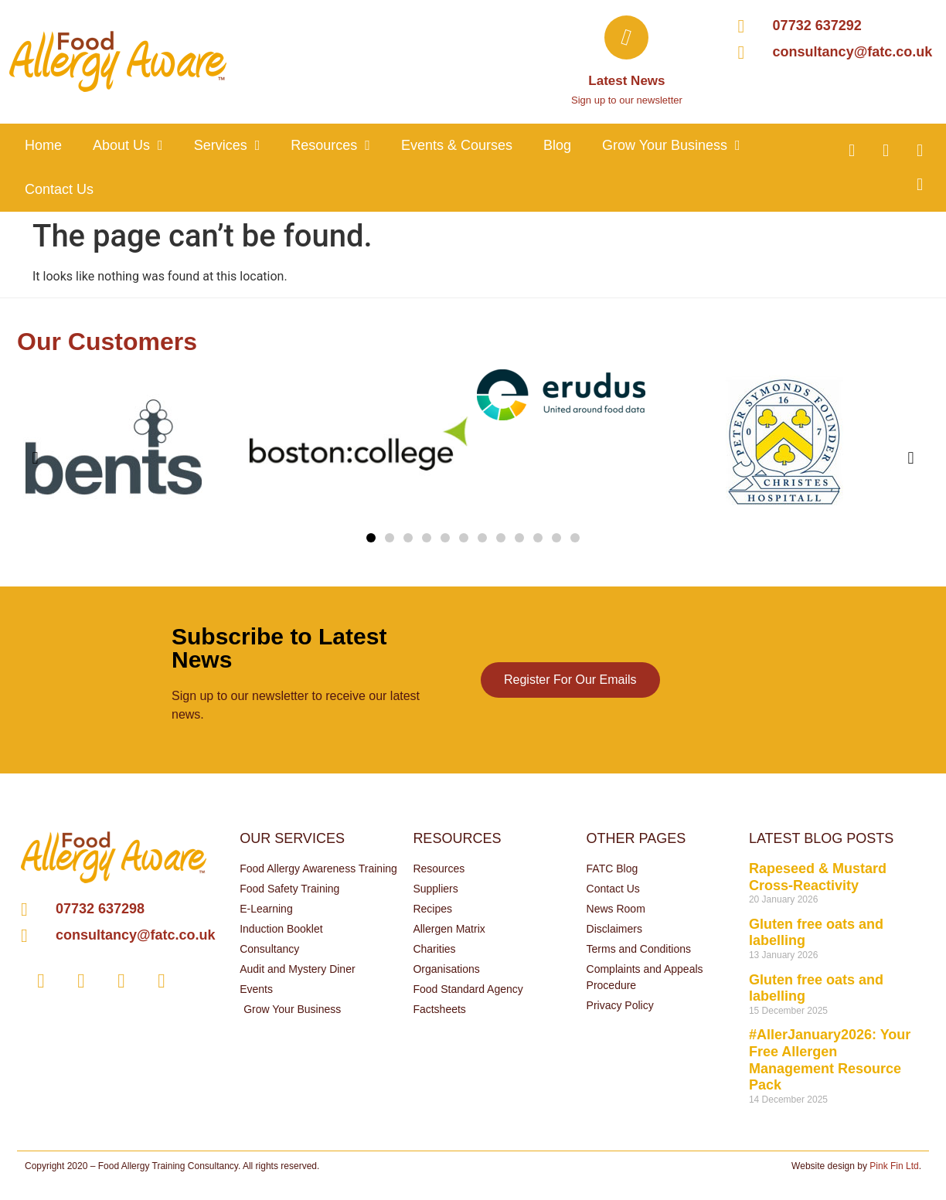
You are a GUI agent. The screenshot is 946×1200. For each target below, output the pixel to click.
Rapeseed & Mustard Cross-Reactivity (817, 877)
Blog (557, 145)
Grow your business (671, 145)
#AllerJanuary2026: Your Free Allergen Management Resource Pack (829, 1060)
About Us (128, 145)
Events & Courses (456, 145)
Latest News (626, 80)
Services (227, 145)
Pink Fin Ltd (893, 1166)
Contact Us (59, 189)
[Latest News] (626, 37)
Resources (330, 145)
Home (43, 145)
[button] (371, 537)
